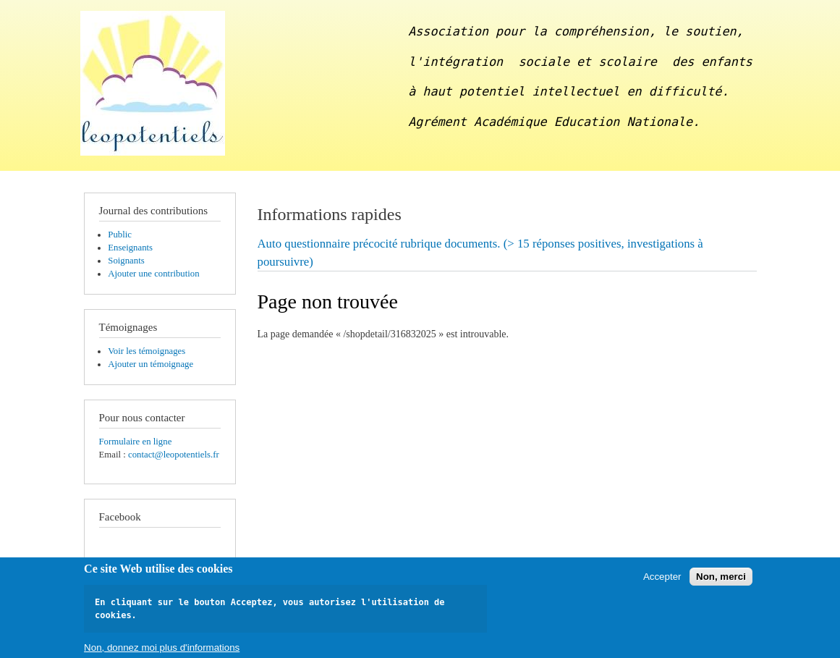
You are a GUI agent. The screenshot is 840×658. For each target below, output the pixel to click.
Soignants (126, 261)
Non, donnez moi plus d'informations (161, 651)
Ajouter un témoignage (150, 364)
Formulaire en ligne (135, 441)
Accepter (662, 580)
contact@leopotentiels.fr (173, 455)
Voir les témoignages (146, 351)
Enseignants (130, 247)
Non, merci (721, 580)
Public (120, 234)
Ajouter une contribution (153, 274)
